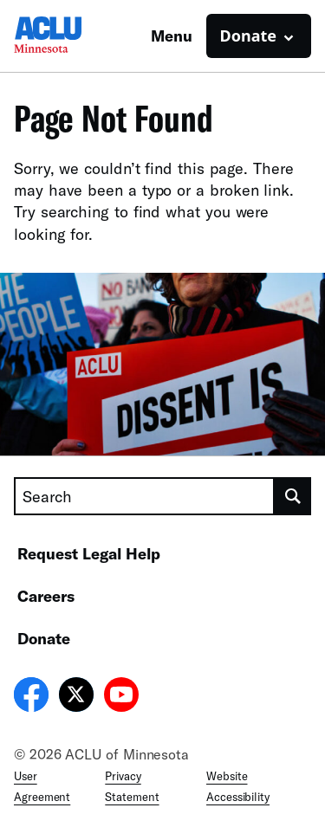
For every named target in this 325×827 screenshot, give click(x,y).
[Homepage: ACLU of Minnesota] (74, 35)
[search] (293, 496)
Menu (171, 35)
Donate (43, 638)
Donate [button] (248, 35)
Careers (46, 595)
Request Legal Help (88, 553)
